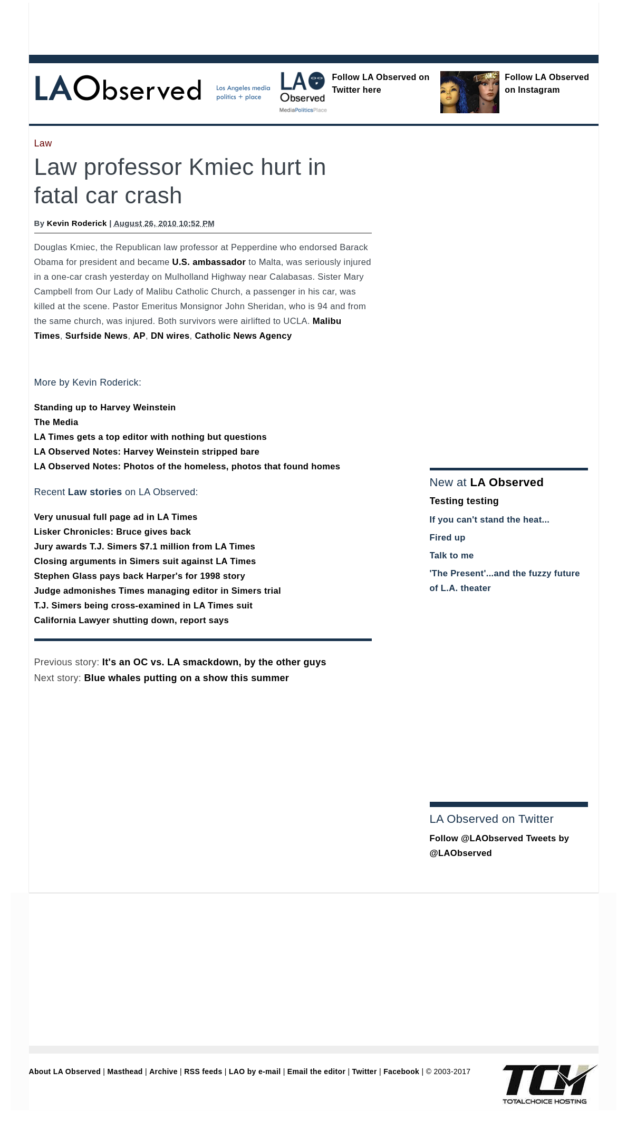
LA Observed (507, 482)
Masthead (125, 1071)
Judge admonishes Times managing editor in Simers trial (158, 591)
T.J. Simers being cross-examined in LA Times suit (143, 606)
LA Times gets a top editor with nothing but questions (150, 437)
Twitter (364, 1071)
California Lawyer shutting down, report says (131, 620)
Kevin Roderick (77, 223)
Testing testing (464, 501)
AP (139, 336)
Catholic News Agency (243, 336)
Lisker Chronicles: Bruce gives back (112, 532)
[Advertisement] (285, 26)
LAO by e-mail (255, 1071)
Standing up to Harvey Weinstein (105, 407)
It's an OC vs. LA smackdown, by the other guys (214, 662)
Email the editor (316, 1071)
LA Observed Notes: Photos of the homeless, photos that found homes (187, 466)
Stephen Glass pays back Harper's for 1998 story (139, 576)
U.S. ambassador (209, 262)
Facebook (401, 1071)
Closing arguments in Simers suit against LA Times (145, 561)
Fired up (448, 538)
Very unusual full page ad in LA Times (116, 517)
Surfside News (96, 336)
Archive (163, 1071)
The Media (56, 422)
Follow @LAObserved (477, 838)
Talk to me (452, 555)
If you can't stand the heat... (490, 520)
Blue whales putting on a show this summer (187, 678)
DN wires (170, 336)
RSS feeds (203, 1071)
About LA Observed (65, 1071)
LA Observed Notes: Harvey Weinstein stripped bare (147, 452)
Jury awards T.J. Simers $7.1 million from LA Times (145, 547)
